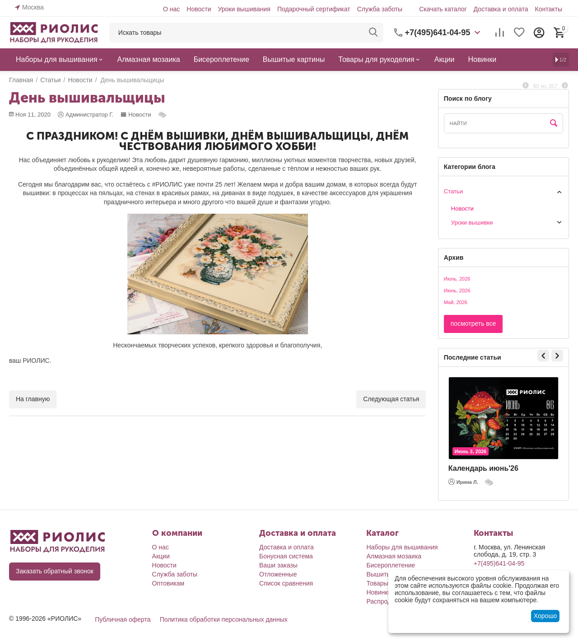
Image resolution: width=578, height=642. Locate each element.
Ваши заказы (278, 565)
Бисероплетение (390, 565)
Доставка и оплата (501, 9)
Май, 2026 (455, 302)
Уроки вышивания (244, 9)
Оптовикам (168, 583)
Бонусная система (286, 556)
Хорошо (545, 615)
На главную (33, 399)
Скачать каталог (443, 9)
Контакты (548, 9)
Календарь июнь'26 (483, 468)
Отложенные (278, 574)
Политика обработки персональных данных (224, 619)
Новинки (378, 592)
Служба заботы (380, 9)
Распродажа (384, 601)
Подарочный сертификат (313, 9)
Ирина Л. (463, 481)
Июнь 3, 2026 (470, 451)
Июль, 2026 (457, 278)
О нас (171, 9)
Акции (161, 556)
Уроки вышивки (472, 222)
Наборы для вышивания (402, 547)
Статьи (453, 191)
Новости (198, 9)
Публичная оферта (123, 619)
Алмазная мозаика (393, 556)
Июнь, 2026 (457, 290)
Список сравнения (286, 583)
